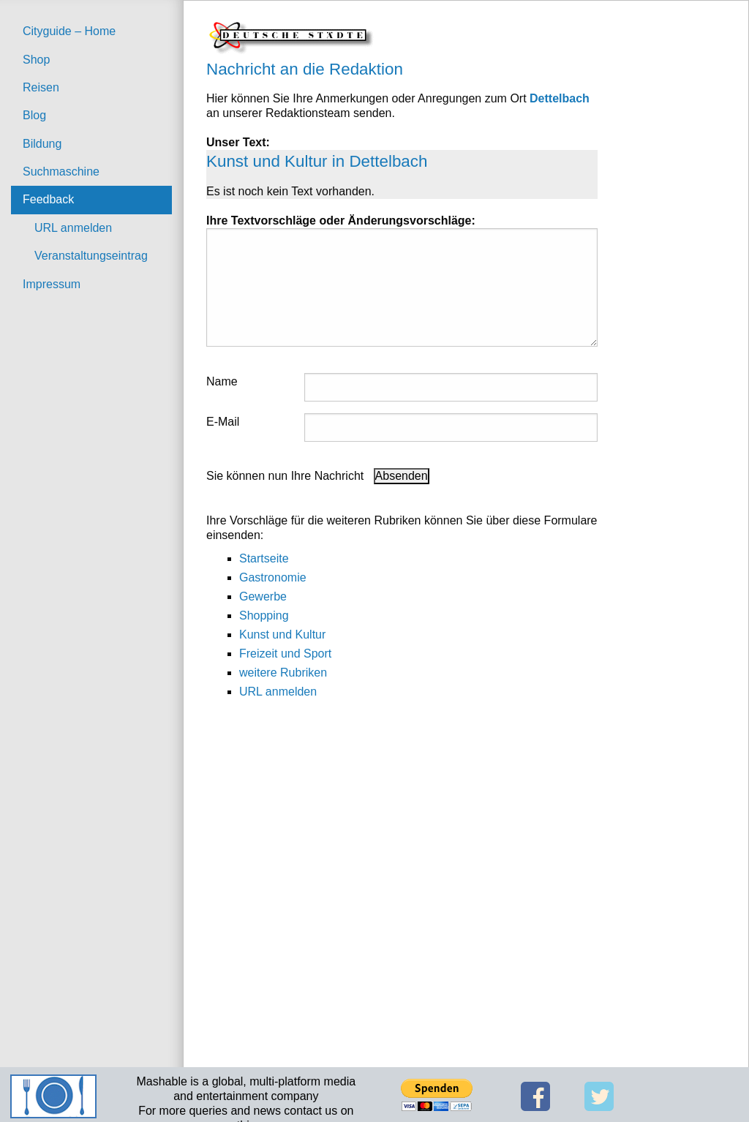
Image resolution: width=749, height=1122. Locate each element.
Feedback (48, 199)
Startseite (264, 558)
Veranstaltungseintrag (91, 255)
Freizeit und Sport (285, 653)
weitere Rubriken (283, 672)
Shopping (264, 615)
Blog (34, 115)
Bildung (42, 144)
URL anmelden (73, 228)
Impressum (51, 284)
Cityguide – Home (69, 31)
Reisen (41, 87)
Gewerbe (263, 596)
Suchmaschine (61, 171)
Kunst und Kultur (282, 634)
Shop (36, 59)
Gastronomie (272, 577)
